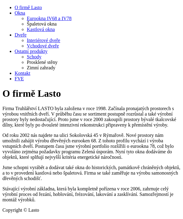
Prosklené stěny (42, 62)
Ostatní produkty (31, 51)
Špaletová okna (42, 23)
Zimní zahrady (41, 67)
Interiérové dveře (43, 40)
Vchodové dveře (43, 45)
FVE (19, 78)
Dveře (20, 34)
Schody (34, 56)
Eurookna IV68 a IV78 (49, 18)
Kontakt (22, 73)
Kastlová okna (41, 29)
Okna (20, 13)
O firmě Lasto (28, 7)
